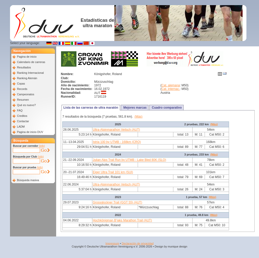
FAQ (20, 110)
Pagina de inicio (26, 56)
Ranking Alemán (27, 78)
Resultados (24, 67)
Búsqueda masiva (28, 180)
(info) (42, 146)
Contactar (23, 121)
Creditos (22, 115)
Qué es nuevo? (26, 105)
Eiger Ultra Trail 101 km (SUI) (113, 172)
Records (22, 88)
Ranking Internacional (30, 72)
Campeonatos (25, 94)
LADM (21, 126)
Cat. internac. (171, 89)
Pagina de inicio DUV (30, 131)
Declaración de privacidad (137, 243)
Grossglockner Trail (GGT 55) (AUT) (117, 202)
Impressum (112, 243)
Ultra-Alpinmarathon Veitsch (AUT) (116, 129)
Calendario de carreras (31, 62)
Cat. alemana (171, 85)
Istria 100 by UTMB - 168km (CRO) (117, 142)
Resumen (23, 99)
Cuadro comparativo (166, 107)
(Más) (139, 116)
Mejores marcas (135, 107)
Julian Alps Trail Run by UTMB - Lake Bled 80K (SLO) (129, 160)
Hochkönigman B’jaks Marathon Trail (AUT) (122, 220)
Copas (21, 83)
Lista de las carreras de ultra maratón (90, 107)
